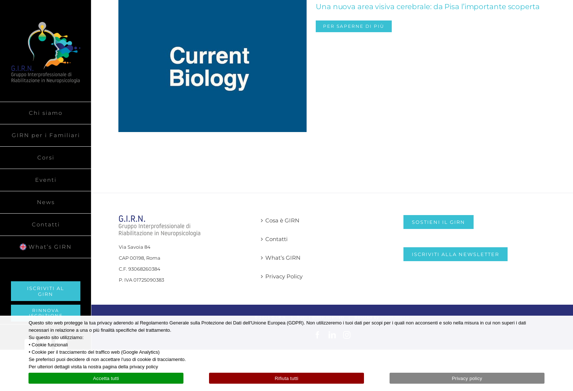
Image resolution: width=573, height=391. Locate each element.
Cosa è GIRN (282, 220)
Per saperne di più (353, 26)
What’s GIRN (282, 257)
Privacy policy (467, 378)
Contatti (276, 239)
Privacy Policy (284, 276)
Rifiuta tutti (287, 378)
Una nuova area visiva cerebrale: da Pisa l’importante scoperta (428, 6)
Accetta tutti (106, 378)
